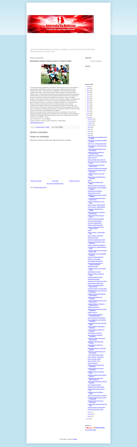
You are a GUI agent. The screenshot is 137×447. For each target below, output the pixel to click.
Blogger (75, 439)
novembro (90, 121)
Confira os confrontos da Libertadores (96, 245)
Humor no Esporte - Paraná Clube (96, 357)
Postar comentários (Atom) (40, 187)
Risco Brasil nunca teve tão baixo (95, 283)
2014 (88, 111)
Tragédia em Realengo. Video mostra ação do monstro (96, 339)
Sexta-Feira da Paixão (93, 237)
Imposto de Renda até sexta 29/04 (96, 219)
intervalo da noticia (40, 127)
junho (89, 131)
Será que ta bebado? (93, 363)
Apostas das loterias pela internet (95, 257)
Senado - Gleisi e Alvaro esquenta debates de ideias (96, 286)
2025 (88, 88)
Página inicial (55, 181)
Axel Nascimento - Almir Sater (95, 333)
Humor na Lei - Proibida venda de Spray (97, 143)
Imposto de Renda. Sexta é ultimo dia (96, 159)
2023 (88, 92)
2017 (88, 105)
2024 (88, 90)
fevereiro (90, 414)
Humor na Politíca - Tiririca (94, 361)
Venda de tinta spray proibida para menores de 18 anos (96, 153)
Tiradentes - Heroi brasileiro (94, 259)
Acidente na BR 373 (92, 312)
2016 (88, 107)
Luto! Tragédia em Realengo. (94, 385)
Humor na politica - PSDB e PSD (95, 235)
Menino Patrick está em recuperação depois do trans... (96, 213)
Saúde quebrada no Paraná (94, 271)
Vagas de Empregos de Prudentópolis (96, 185)
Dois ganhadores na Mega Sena (95, 261)
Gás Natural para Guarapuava (95, 191)
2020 (88, 98)
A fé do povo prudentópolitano (95, 221)
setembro (90, 125)
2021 (88, 96)
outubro (90, 123)
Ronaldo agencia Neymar (94, 279)
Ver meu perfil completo (90, 430)
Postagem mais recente (36, 181)
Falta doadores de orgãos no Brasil (96, 387)
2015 (88, 109)
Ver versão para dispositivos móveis (55, 183)
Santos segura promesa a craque (95, 409)
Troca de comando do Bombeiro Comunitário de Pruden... (95, 315)
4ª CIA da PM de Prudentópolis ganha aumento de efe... (96, 199)
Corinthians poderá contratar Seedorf (96, 407)
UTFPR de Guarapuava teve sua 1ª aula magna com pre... (97, 301)
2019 (88, 101)
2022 (88, 94)
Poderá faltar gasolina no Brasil (95, 277)
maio (89, 133)
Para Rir (90, 180)
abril (89, 135)
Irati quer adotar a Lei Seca (94, 193)
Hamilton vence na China (93, 307)
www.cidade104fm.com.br (36, 122)
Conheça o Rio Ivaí (92, 157)
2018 (88, 103)
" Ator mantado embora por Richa (95, 355)
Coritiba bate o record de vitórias (95, 155)
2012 (88, 115)
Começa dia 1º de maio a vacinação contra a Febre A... (96, 166)
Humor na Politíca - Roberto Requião (96, 205)
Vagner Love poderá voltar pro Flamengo (97, 395)
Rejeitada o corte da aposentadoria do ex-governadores (96, 294)
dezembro (90, 119)
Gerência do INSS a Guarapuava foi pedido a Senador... (96, 304)
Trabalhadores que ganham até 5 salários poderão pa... (95, 379)
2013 (88, 113)
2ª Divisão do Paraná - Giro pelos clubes (97, 288)
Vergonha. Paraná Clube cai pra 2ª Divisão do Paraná (96, 228)
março (89, 412)
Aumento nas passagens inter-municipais (97, 168)
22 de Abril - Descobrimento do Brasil (96, 239)
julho (89, 129)
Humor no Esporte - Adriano (94, 359)
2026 (88, 86)
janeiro (89, 416)
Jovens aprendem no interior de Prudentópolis (95, 336)
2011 (88, 117)
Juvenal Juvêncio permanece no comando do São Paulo (95, 264)
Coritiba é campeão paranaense (95, 225)
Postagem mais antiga (74, 181)
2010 (88, 418)
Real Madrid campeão (93, 266)
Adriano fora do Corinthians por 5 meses (97, 281)
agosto (89, 127)
